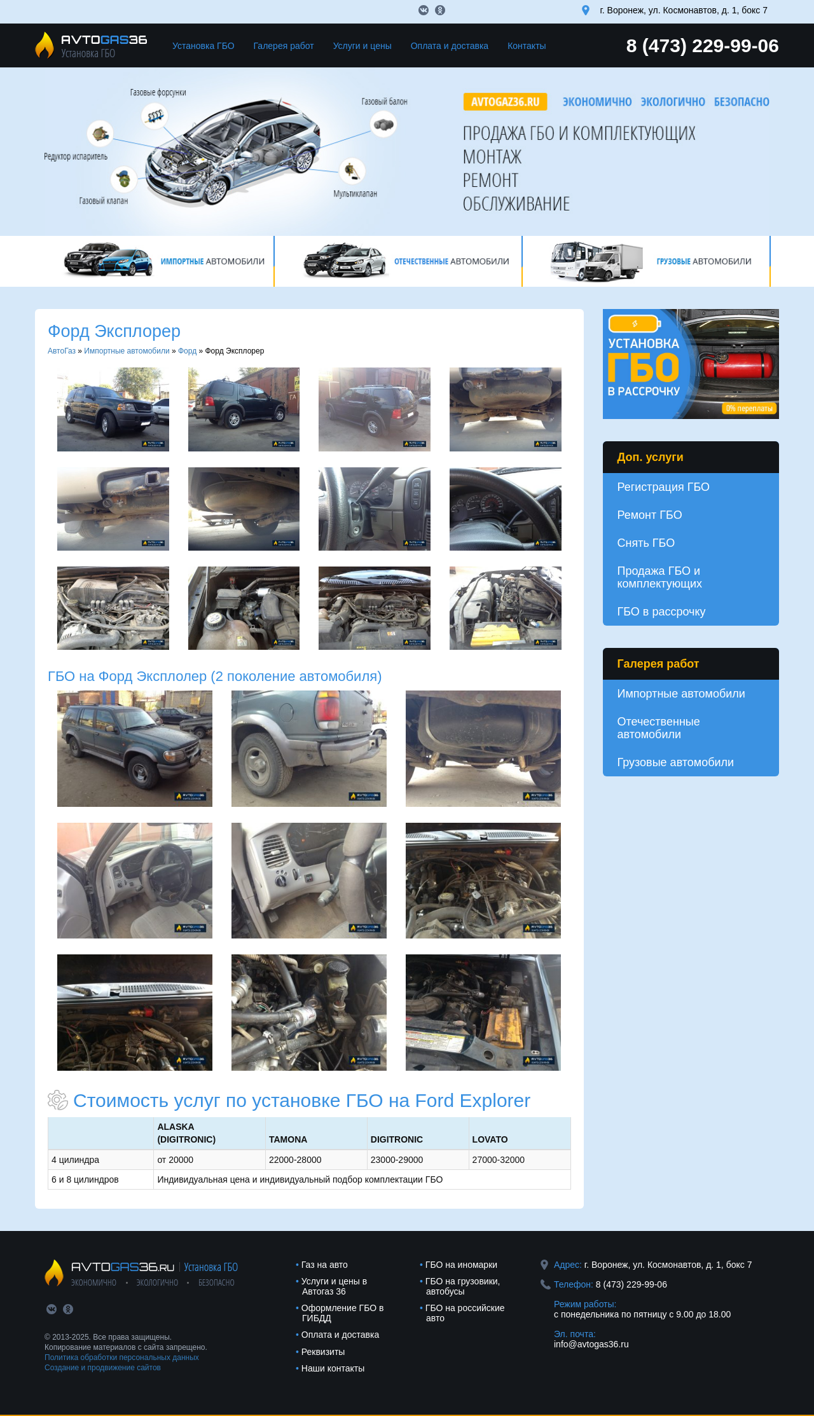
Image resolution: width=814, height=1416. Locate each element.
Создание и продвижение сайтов (103, 1367)
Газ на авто (324, 1265)
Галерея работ (284, 46)
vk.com (423, 10)
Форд (187, 351)
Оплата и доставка (449, 46)
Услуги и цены (362, 46)
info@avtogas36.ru (591, 1344)
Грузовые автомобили (676, 762)
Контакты (526, 46)
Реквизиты (323, 1352)
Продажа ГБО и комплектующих (660, 577)
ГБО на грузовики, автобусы (462, 1286)
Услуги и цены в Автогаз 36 (334, 1286)
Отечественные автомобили (658, 728)
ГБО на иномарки (461, 1265)
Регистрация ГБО (663, 487)
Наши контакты (332, 1368)
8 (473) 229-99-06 (702, 45)
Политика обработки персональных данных (122, 1357)
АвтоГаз (62, 351)
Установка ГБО (203, 46)
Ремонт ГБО (649, 515)
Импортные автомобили (126, 351)
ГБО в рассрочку (661, 611)
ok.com (440, 10)
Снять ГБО (646, 543)
